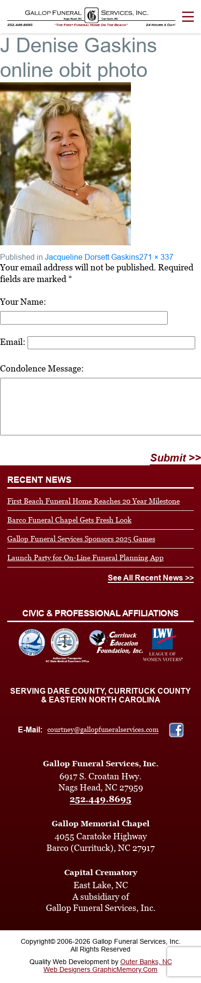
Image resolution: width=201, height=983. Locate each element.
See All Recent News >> (151, 578)
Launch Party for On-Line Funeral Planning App (85, 557)
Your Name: (23, 302)
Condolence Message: (42, 368)
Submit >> (175, 458)
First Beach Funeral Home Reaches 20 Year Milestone (93, 501)
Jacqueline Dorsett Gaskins (92, 257)
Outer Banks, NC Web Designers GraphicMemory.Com (107, 965)
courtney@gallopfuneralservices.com (102, 729)
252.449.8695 (100, 799)
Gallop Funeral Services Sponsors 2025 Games (81, 539)
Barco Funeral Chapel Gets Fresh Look (69, 520)
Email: (13, 342)
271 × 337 (156, 257)
